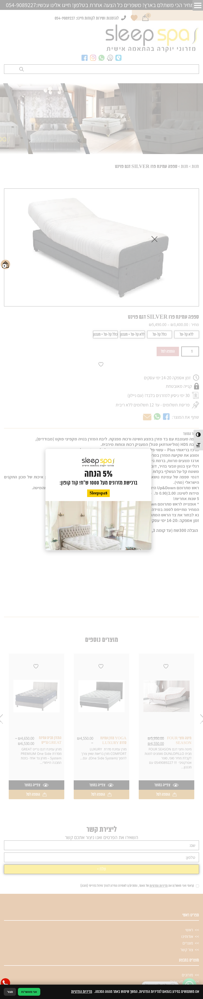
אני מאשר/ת (29, 992)
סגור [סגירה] (10, 992)
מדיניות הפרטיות (81, 991)
